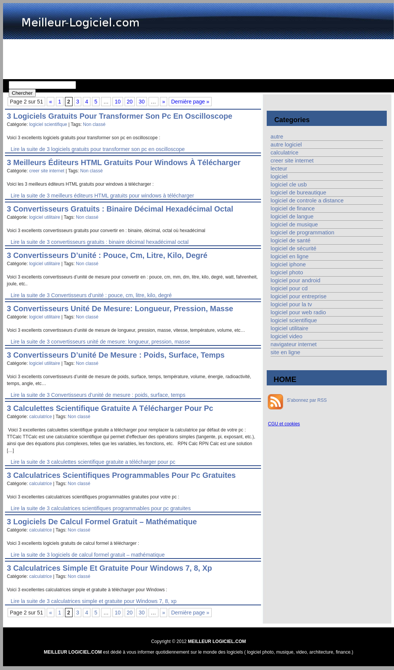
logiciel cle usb (289, 184)
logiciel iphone (288, 264)
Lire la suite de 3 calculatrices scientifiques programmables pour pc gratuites (101, 508)
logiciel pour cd (289, 288)
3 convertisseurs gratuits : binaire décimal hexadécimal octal (120, 209)
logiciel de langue (292, 216)
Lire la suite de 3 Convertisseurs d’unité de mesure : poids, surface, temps (98, 395)
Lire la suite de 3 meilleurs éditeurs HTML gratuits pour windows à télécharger (102, 196)
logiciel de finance (293, 208)
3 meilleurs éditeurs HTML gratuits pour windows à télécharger (124, 162)
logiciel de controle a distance (307, 200)
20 (130, 102)
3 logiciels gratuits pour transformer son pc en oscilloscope (120, 116)
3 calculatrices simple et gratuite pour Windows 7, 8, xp (109, 568)
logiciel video (286, 336)
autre (277, 137)
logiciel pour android (295, 280)
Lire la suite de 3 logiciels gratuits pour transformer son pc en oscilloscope (98, 149)
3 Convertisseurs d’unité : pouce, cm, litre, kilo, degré (107, 255)
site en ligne (285, 352)
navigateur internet (293, 344)
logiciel (279, 176)
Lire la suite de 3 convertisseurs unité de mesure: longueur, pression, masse (100, 342)
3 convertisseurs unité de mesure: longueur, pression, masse (120, 308)
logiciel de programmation (302, 232)
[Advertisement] (198, 58)
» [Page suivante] (163, 102)
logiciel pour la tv (291, 304)
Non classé (94, 124)
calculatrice (40, 416)
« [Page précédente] (50, 102)
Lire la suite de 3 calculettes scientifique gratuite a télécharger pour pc (93, 462)
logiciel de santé (290, 240)
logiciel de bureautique (298, 192)
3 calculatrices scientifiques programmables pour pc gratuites (121, 475)
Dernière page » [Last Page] (190, 102)
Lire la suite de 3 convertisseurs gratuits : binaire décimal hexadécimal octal (99, 242)
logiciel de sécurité (293, 248)
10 (118, 102)
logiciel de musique (294, 224)
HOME (285, 379)
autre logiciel (286, 145)
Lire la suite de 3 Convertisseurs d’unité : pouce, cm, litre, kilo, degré (91, 295)
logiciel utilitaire (44, 217)
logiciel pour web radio (298, 312)
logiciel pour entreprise (298, 296)
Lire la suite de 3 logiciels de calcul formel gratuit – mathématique (88, 555)
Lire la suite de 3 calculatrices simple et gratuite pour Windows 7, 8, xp (94, 601)
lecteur (279, 169)
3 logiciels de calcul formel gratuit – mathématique (102, 521)
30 (142, 102)
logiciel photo (287, 272)
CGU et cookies (284, 424)
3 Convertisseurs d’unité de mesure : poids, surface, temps (116, 355)
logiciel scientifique (48, 124)
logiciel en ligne (290, 256)
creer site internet (47, 170)
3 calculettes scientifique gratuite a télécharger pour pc (110, 408)
